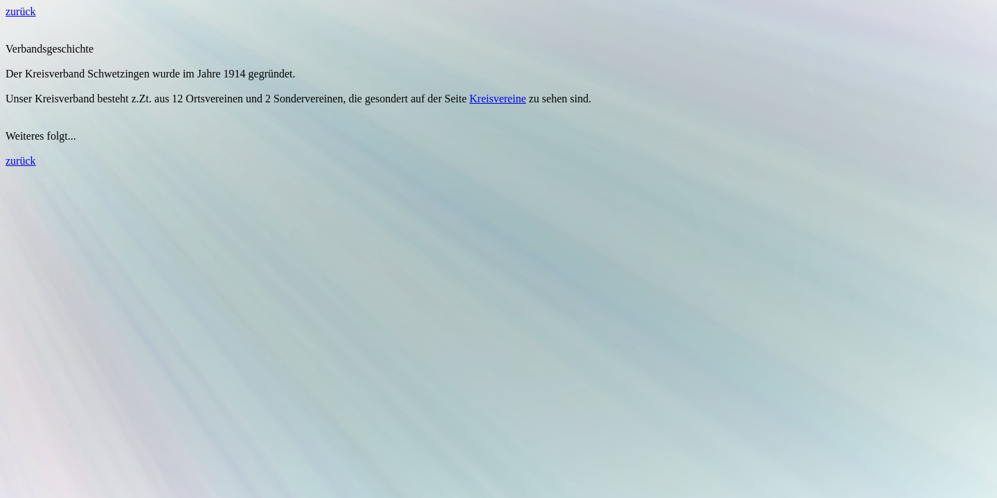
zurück (21, 11)
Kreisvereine (497, 98)
